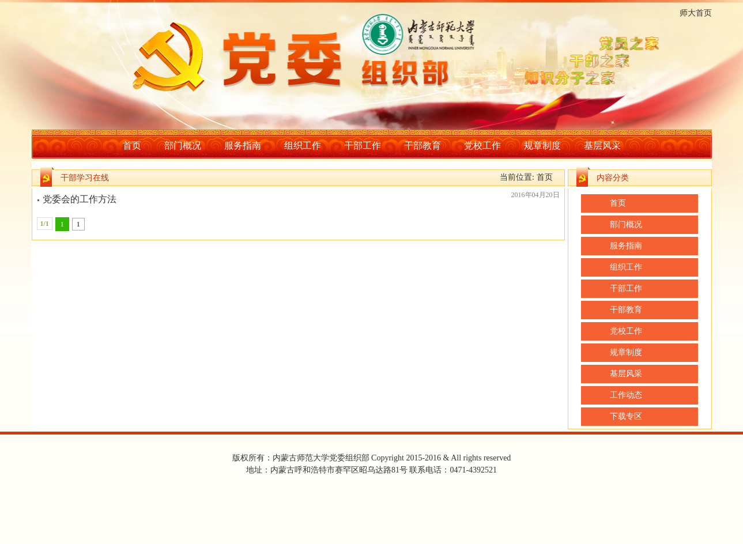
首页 (132, 145)
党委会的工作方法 (79, 199)
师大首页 (696, 13)
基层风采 (602, 145)
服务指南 (242, 145)
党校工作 (482, 145)
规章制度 (542, 145)
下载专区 (626, 416)
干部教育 (422, 145)
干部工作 (362, 145)
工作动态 (626, 395)
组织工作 (302, 145)
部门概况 (182, 145)
